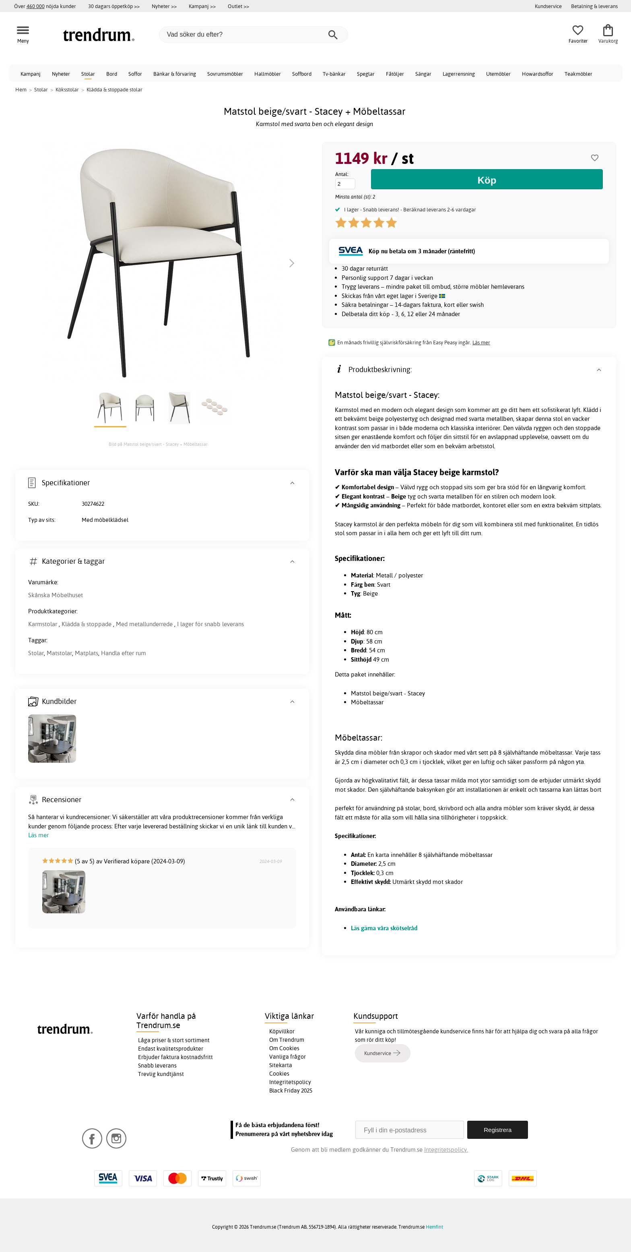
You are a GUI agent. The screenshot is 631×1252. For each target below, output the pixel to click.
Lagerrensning (459, 73)
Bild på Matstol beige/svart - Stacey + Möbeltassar (158, 444)
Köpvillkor (282, 1031)
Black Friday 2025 (290, 1090)
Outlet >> (238, 6)
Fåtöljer (395, 73)
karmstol (365, 524)
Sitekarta (280, 1065)
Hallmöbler (267, 73)
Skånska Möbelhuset (55, 595)
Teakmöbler (578, 73)
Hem (21, 89)
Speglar (366, 73)
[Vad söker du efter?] (253, 35)
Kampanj (31, 73)
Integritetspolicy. (446, 1149)
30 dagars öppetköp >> (114, 6)
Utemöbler (498, 73)
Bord (111, 73)
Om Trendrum (286, 1039)
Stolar (88, 73)
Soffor (135, 73)
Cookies (279, 1073)
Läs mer (481, 342)
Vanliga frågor (287, 1056)
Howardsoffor (537, 73)
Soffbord (301, 73)
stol (558, 418)
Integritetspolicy (290, 1082)
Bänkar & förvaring (174, 73)
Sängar (423, 73)
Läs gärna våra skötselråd (384, 928)
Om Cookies (284, 1048)
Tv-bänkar (334, 73)
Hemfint (434, 1227)
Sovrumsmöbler (225, 73)
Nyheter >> (164, 6)
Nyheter (61, 73)
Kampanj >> (202, 6)
